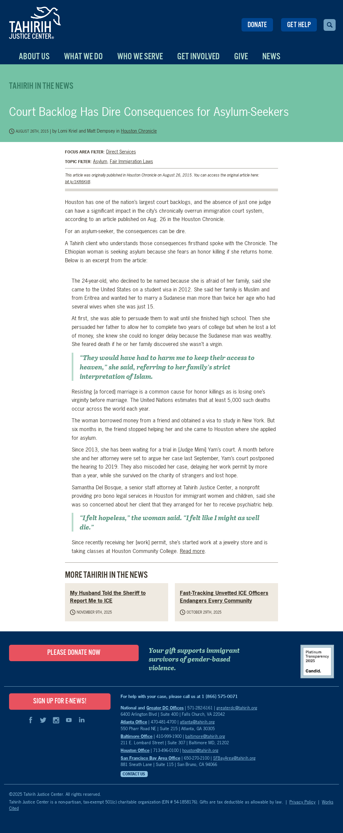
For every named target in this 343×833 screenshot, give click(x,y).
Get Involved (198, 56)
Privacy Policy (302, 802)
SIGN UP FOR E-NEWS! (59, 701)
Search (330, 25)
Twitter (43, 720)
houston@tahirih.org (200, 750)
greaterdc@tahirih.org (236, 708)
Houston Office (135, 750)
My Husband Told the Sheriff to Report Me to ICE (108, 596)
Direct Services (121, 151)
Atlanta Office (134, 722)
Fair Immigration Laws (131, 161)
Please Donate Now (73, 652)
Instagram (56, 720)
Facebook (30, 720)
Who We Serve (140, 56)
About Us (34, 56)
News (271, 56)
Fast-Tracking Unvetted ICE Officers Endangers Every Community (224, 596)
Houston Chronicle (139, 131)
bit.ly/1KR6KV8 (77, 182)
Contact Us (134, 774)
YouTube (68, 720)
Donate (257, 25)
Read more (192, 551)
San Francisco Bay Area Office (150, 758)
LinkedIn (81, 720)
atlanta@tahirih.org (197, 722)
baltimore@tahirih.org (205, 736)
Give (241, 56)
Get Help (299, 25)
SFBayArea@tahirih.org (234, 758)
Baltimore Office (136, 736)
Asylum (100, 161)
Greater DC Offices (165, 708)
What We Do (83, 56)
